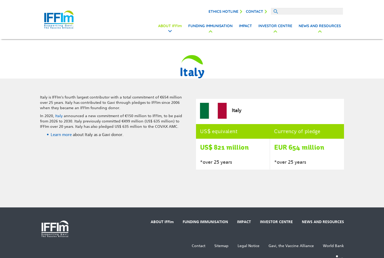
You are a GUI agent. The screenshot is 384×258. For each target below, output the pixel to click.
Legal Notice (248, 246)
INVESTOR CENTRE (275, 25)
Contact (254, 11)
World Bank (333, 246)
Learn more (61, 134)
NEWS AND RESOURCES (320, 25)
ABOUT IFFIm (170, 25)
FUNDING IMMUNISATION (210, 25)
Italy (59, 116)
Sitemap (221, 246)
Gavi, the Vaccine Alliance (291, 246)
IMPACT (245, 25)
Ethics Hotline (223, 11)
